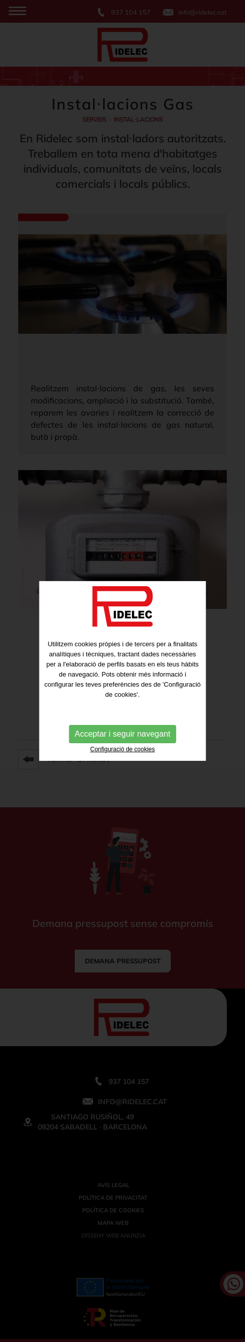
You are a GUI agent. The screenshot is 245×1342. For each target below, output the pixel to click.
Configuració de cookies (122, 749)
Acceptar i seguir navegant (122, 734)
